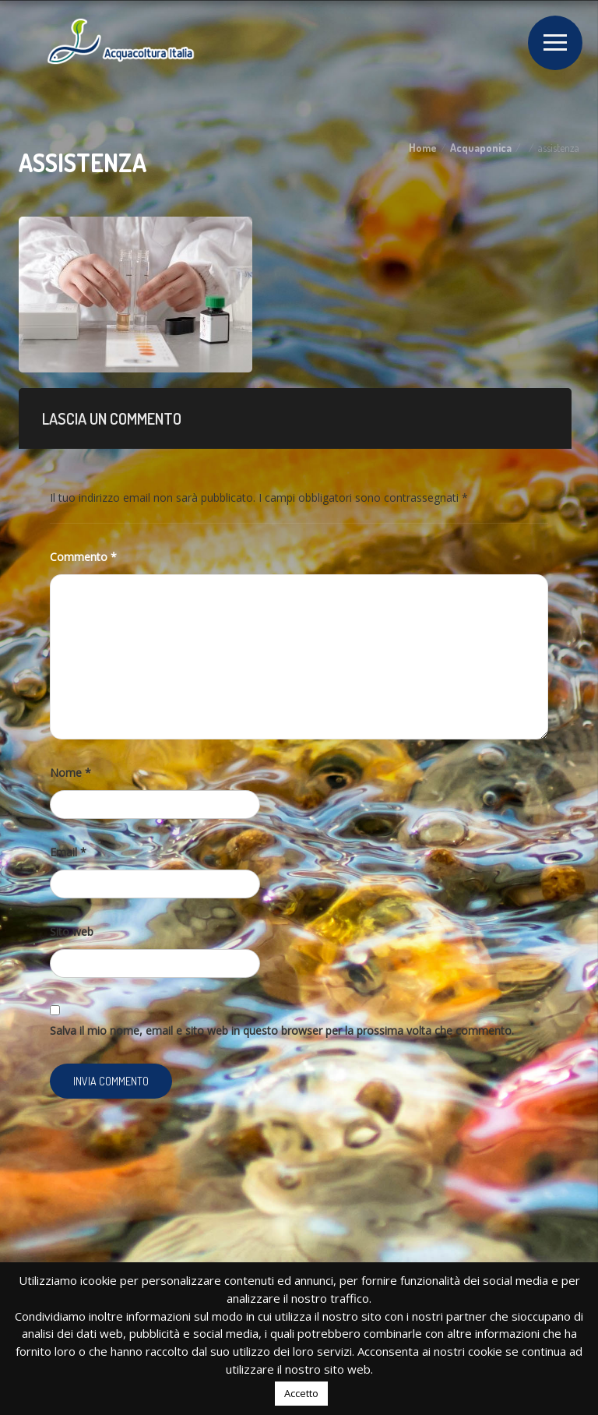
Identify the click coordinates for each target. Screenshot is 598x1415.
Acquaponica (481, 147)
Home (423, 147)
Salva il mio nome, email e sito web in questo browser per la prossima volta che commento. (282, 1030)
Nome (70, 772)
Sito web (71, 931)
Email (68, 852)
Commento (83, 556)
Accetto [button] (301, 1393)
